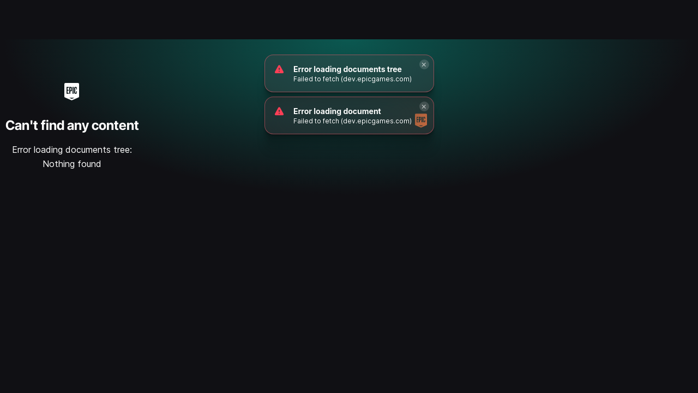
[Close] (424, 64)
